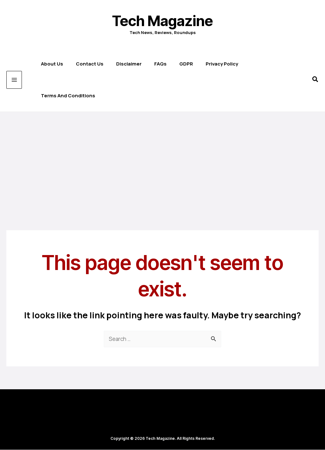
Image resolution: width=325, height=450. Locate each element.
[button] (315, 80)
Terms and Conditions (66, 95)
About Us (50, 63)
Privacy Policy (220, 63)
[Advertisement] (162, 159)
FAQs (159, 63)
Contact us (88, 63)
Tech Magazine (162, 21)
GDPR (184, 63)
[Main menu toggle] (14, 80)
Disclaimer (127, 63)
